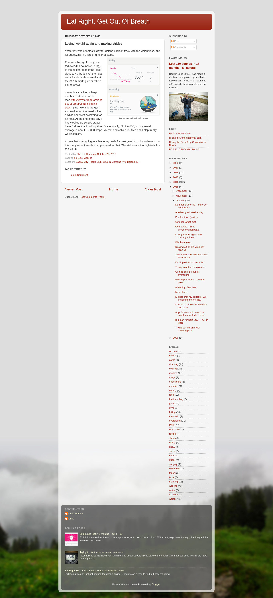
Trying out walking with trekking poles (187, 329)
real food (174, 429)
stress (172, 455)
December (182, 191)
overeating (175, 420)
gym (171, 407)
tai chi (172, 473)
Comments (178, 47)
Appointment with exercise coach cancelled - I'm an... (190, 314)
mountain (174, 416)
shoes (172, 438)
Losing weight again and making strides (188, 236)
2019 (176, 167)
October (180, 200)
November (182, 195)
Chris (71, 518)
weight (172, 499)
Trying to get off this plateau (190, 267)
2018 (176, 172)
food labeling (176, 399)
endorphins (175, 381)
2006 (176, 337)
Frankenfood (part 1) (186, 217)
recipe (172, 433)
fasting (172, 390)
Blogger (156, 584)
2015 (176, 186)
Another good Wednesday (189, 212)
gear (171, 403)
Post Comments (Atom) (92, 197)
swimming (174, 468)
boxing (172, 355)
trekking (173, 481)
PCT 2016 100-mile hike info (184, 149)
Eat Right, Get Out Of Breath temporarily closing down (94, 570)
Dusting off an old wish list (189, 262)
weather (173, 494)
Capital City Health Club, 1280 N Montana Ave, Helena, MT (108, 162)
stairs (172, 451)
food (171, 394)
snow (172, 446)
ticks (171, 477)
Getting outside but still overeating (187, 273)
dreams (173, 373)
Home (113, 189)
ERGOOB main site (179, 133)
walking (88, 158)
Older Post (153, 189)
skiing (172, 442)
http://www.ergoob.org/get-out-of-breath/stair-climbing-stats (84, 103)
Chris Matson (75, 513)
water (172, 490)
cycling (173, 368)
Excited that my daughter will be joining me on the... (191, 298)
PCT (171, 425)
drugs (172, 377)
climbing (173, 364)
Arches (173, 351)
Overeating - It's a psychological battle (187, 228)
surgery (173, 464)
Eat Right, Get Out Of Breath (108, 21)
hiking (172, 412)
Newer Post (74, 189)
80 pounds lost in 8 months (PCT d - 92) (101, 534)
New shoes (181, 292)
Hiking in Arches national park (185, 137)
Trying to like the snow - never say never (102, 552)
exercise (78, 158)
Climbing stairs (183, 242)
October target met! (185, 222)
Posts (175, 41)
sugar (172, 460)
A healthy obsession (186, 287)
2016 (176, 182)
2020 (176, 163)
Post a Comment (79, 175)
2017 (176, 177)
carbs (172, 360)
